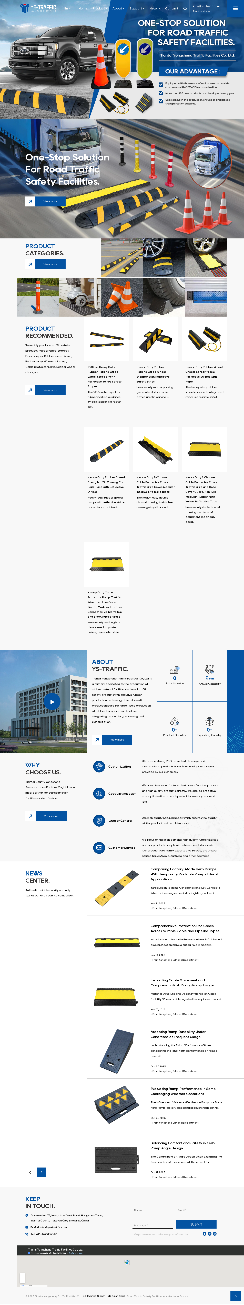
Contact (171, 8)
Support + (137, 8)
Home (83, 8)
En (67, 8)
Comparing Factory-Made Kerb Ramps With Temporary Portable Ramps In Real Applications (184, 874)
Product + (100, 8)
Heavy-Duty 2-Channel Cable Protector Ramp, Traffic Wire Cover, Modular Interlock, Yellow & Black (155, 487)
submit (196, 1225)
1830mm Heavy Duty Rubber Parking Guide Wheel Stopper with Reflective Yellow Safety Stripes (105, 377)
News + (155, 8)
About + (119, 8)
